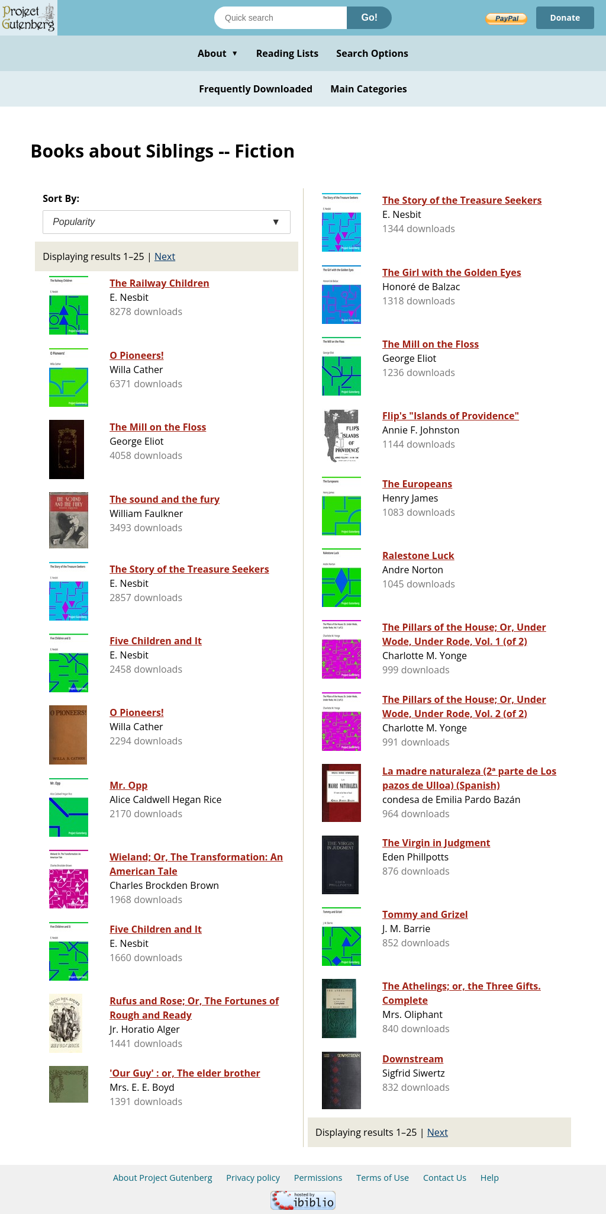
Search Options (372, 53)
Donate (565, 17)
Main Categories (368, 88)
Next (164, 256)
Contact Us (444, 1177)
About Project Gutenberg (162, 1177)
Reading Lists (287, 53)
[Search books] (280, 18)
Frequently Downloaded (255, 88)
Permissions (318, 1177)
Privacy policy (253, 1177)
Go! (369, 17)
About (218, 53)
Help (490, 1177)
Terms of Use (382, 1177)
